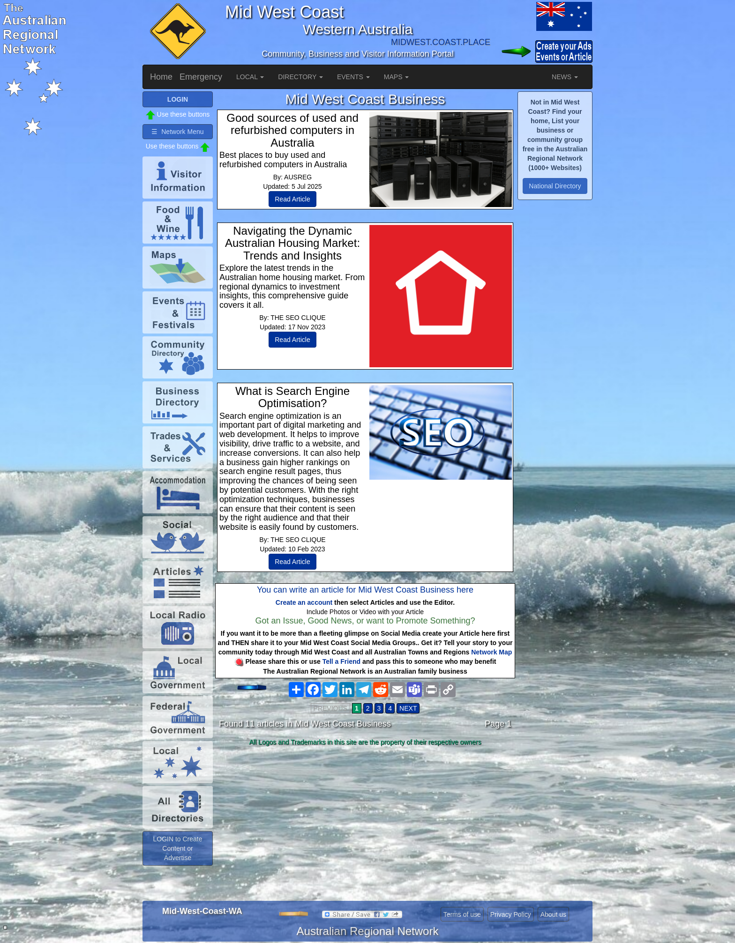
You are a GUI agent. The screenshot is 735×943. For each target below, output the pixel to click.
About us (553, 914)
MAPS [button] (396, 77)
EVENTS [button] (353, 77)
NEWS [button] (565, 77)
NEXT (408, 708)
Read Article (292, 199)
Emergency (201, 77)
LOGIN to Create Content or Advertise (177, 848)
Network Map (491, 652)
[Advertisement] (365, 823)
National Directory (555, 186)
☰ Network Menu (177, 131)
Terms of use (462, 914)
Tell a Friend (341, 661)
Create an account (304, 602)
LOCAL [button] (250, 77)
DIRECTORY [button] (300, 77)
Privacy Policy (510, 914)
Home (161, 77)
